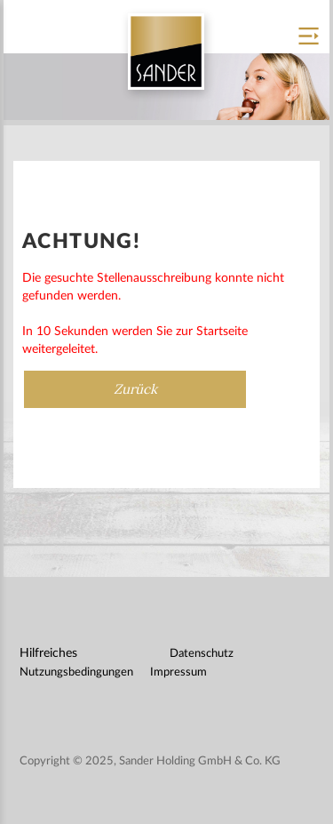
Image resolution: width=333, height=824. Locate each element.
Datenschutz (202, 654)
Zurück (135, 388)
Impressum (178, 672)
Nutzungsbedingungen (76, 672)
